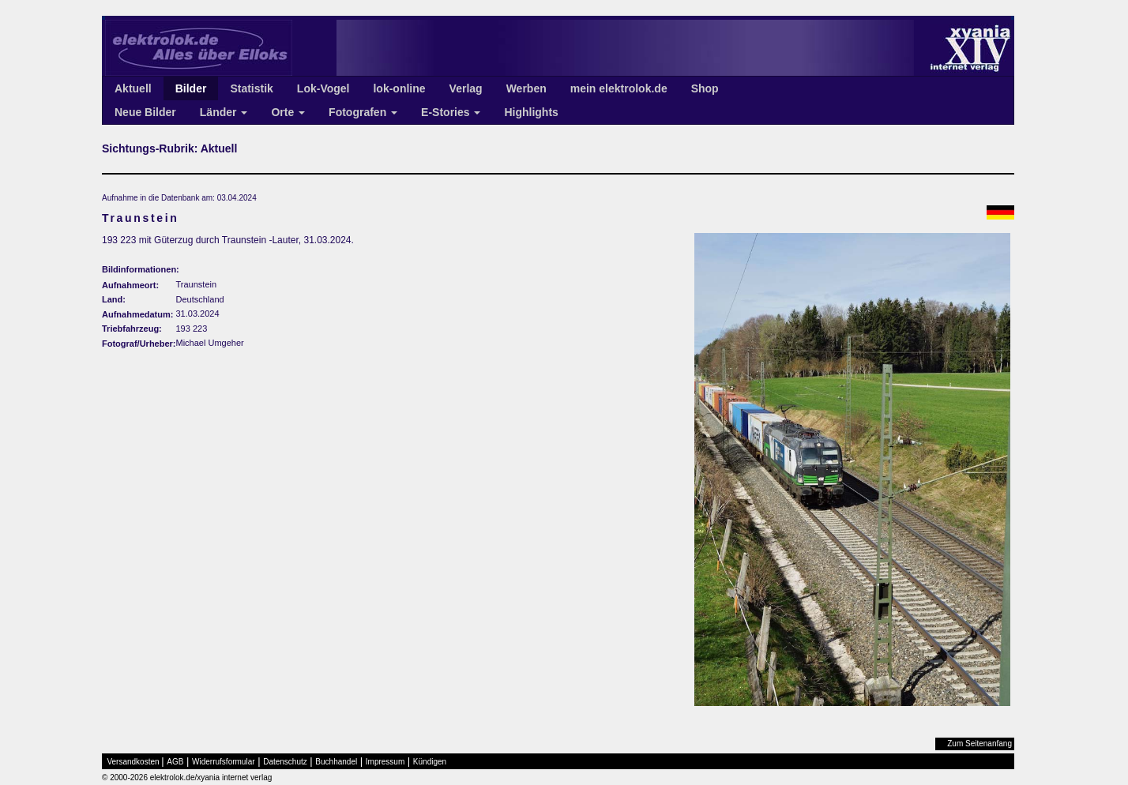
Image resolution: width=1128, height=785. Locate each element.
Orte (288, 112)
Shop (705, 88)
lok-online (399, 88)
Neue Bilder (145, 112)
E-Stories (450, 112)
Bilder (191, 88)
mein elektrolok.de (618, 88)
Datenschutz (285, 761)
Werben (526, 88)
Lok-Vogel (323, 88)
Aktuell (133, 88)
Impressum (385, 761)
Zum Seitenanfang (979, 743)
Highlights (531, 112)
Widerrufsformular (223, 761)
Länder (224, 112)
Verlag (466, 88)
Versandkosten (133, 761)
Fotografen (363, 112)
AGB (175, 761)
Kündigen (429, 761)
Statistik (251, 88)
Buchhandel (336, 761)
